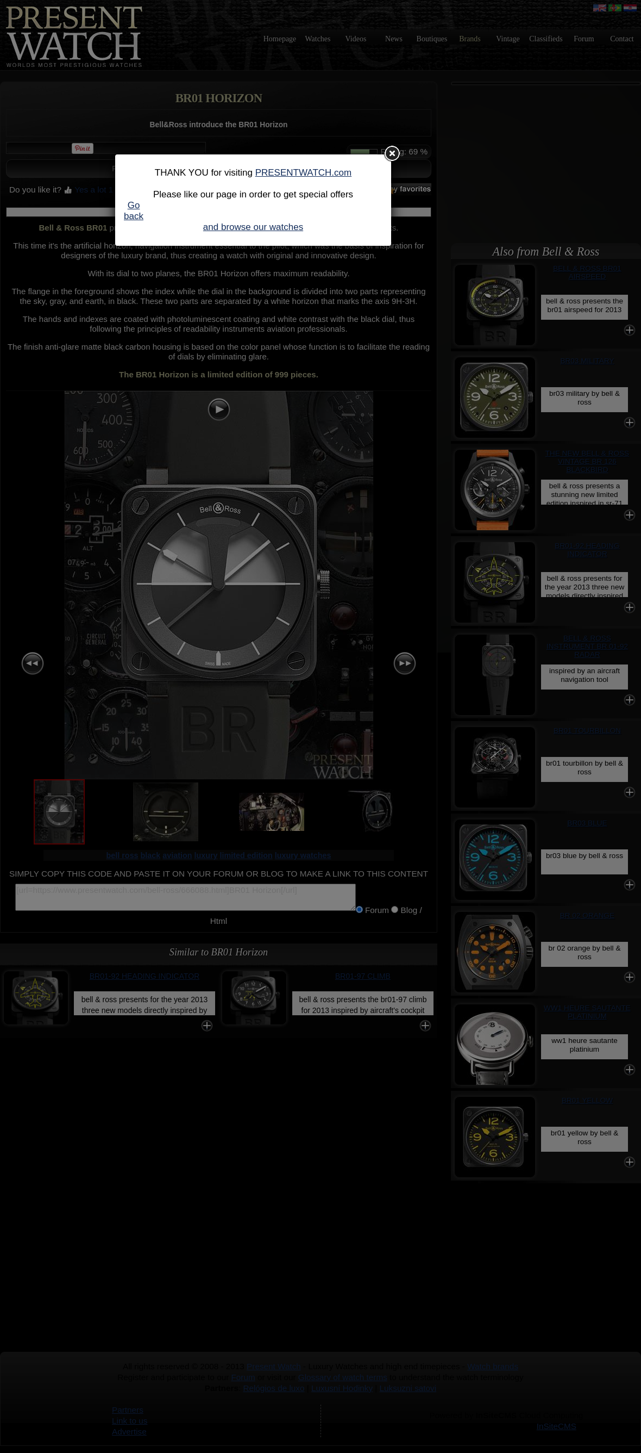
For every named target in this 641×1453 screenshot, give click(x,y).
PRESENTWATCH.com (303, 172)
